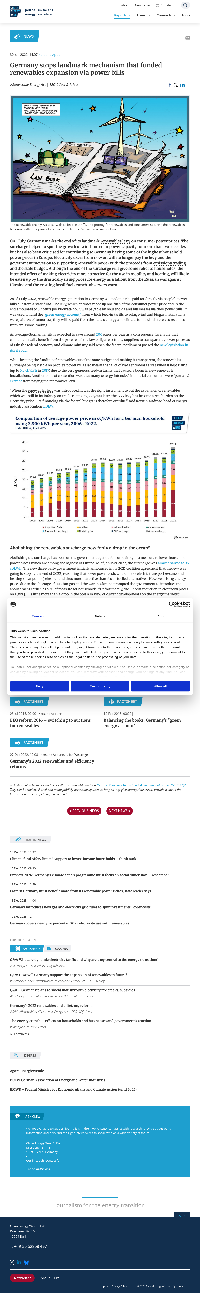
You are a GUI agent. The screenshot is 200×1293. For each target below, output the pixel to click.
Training (143, 15)
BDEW (48, 406)
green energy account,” (63, 314)
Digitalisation (56, 966)
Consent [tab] (38, 616)
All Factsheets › (20, 1034)
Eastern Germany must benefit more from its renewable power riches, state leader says (80, 891)
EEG (120, 396)
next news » (119, 810)
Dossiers (60, 949)
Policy (100, 981)
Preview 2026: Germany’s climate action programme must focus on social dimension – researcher (89, 875)
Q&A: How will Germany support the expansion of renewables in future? (68, 975)
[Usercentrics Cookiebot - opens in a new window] (172, 604)
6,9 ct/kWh (28, 370)
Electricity (18, 966)
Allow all (160, 686)
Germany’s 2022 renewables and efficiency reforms (51, 1005)
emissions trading (169, 263)
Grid (15, 1011)
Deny (40, 686)
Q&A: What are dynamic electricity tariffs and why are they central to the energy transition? (84, 960)
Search (185, 5)
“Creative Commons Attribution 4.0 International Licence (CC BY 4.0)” (141, 785)
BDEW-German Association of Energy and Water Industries (57, 1080)
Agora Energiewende (27, 1071)
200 (98, 334)
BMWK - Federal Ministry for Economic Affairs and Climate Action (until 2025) (73, 1089)
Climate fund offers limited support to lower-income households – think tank (73, 859)
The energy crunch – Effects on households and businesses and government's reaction (80, 1021)
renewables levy (115, 241)
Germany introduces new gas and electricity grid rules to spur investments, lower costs (80, 907)
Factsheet (33, 701)
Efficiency (86, 1011)
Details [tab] (100, 616)
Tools (185, 15)
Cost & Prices (68, 84)
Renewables (45, 981)
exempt (16, 381)
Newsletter (142, 5)
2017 (45, 370)
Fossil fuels (18, 1027)
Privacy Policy (119, 1286)
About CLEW (50, 1278)
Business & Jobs (62, 996)
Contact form (54, 1160)
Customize (100, 686)
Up (184, 1215)
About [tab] (162, 616)
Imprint (104, 1286)
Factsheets (31, 949)
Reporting (122, 15)
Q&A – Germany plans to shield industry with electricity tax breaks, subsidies (72, 990)
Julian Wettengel (77, 754)
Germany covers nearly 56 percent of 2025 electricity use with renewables (69, 923)
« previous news (84, 810)
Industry (43, 996)
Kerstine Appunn (51, 54)
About (125, 5)
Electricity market (23, 981)
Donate (165, 5)
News (28, 36)
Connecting (165, 15)
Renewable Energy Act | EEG (34, 84)
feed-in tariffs (113, 314)
